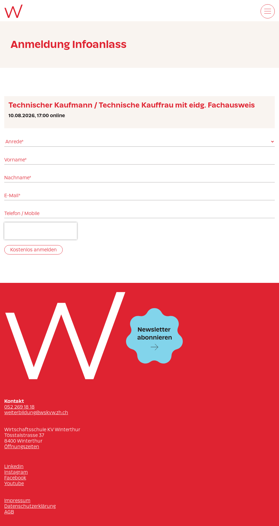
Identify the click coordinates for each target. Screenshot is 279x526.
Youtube (14, 483)
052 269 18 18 (19, 407)
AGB (9, 512)
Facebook (15, 478)
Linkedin (14, 466)
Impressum (17, 500)
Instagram (16, 472)
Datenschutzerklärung (30, 506)
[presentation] (40, 230)
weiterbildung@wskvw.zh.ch (36, 412)
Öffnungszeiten (21, 446)
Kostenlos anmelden (33, 250)
